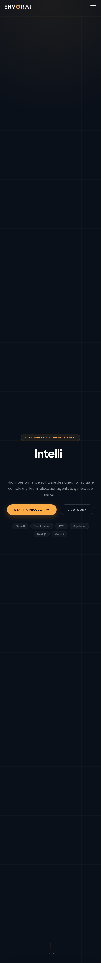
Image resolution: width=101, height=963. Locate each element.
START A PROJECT (31, 509)
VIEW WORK (77, 509)
